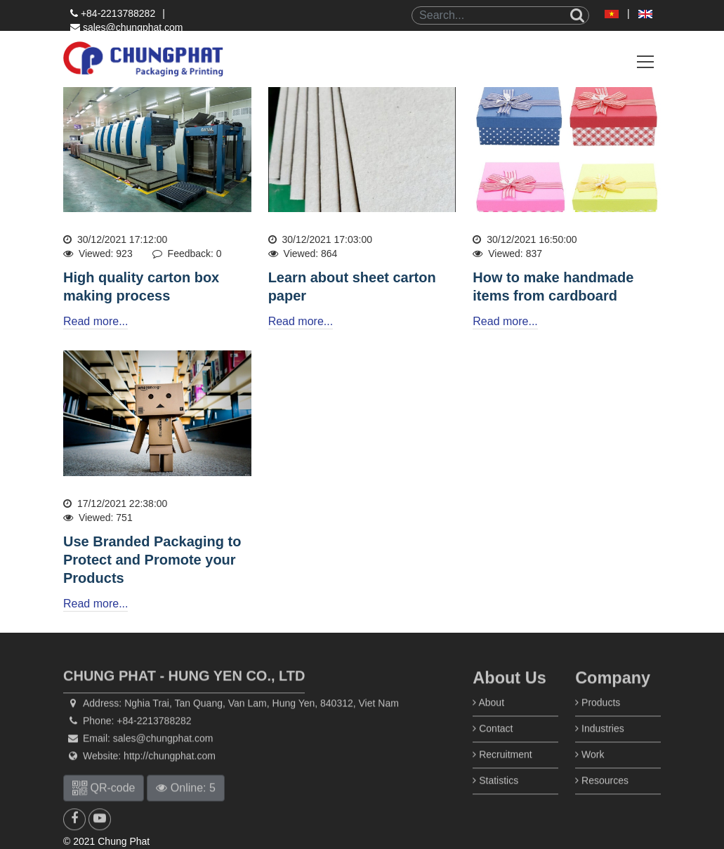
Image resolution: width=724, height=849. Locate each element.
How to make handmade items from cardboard (553, 286)
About (488, 719)
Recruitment (502, 771)
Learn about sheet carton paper (352, 286)
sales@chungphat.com (126, 27)
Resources (601, 797)
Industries (599, 745)
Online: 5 (185, 805)
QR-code (103, 805)
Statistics (495, 797)
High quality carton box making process (141, 286)
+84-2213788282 (112, 13)
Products (597, 719)
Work (589, 771)
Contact (493, 745)
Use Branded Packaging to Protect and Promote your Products (152, 560)
